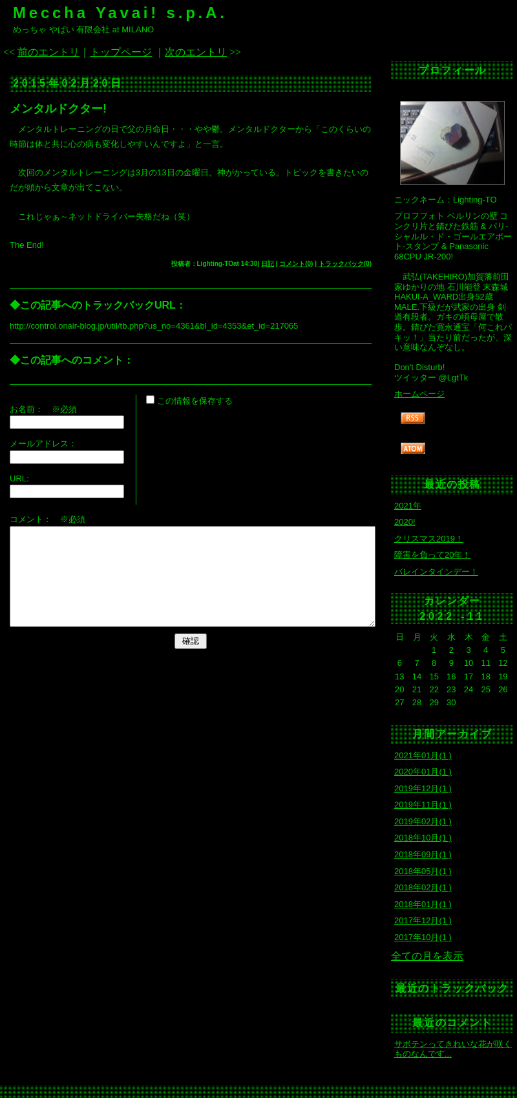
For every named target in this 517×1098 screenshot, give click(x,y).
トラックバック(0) (345, 263)
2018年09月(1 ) (423, 854)
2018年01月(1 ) (423, 904)
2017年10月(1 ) (423, 937)
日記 (267, 263)
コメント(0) (296, 263)
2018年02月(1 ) (423, 887)
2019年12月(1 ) (423, 788)
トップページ (121, 52)
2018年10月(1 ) (423, 837)
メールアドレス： (43, 443)
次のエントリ (196, 52)
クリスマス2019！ (428, 539)
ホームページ (419, 394)
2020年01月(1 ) (423, 771)
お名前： (31, 409)
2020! (405, 522)
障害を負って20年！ (432, 555)
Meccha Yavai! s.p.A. (120, 12)
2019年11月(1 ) (423, 804)
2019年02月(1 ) (423, 821)
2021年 (407, 506)
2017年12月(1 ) (423, 920)
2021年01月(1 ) (423, 755)
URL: (19, 478)
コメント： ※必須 (47, 519)
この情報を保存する (189, 401)
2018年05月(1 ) (423, 871)
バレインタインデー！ (436, 571)
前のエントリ (48, 52)
